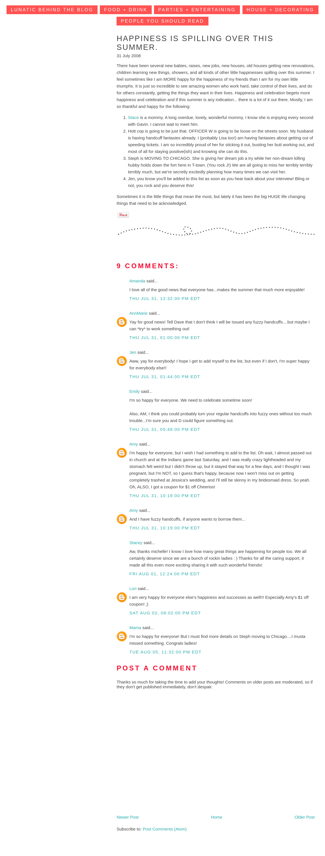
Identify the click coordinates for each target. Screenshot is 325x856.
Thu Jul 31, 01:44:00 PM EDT (164, 376)
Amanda (137, 280)
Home (216, 817)
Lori (133, 588)
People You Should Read (162, 21)
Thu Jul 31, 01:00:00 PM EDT (164, 337)
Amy (134, 444)
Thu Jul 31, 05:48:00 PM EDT (164, 429)
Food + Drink (125, 9)
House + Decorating (280, 9)
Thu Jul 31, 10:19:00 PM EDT (164, 527)
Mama (135, 627)
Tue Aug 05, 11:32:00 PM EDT (165, 652)
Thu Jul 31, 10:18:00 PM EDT (164, 495)
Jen (133, 352)
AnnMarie (139, 313)
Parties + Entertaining (197, 9)
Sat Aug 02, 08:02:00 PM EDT (165, 612)
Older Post (305, 817)
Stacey (136, 542)
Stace (133, 117)
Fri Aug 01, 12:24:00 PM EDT (164, 573)
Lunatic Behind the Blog (52, 9)
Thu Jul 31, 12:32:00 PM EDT (164, 298)
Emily (135, 391)
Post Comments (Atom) (165, 829)
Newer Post (128, 817)
